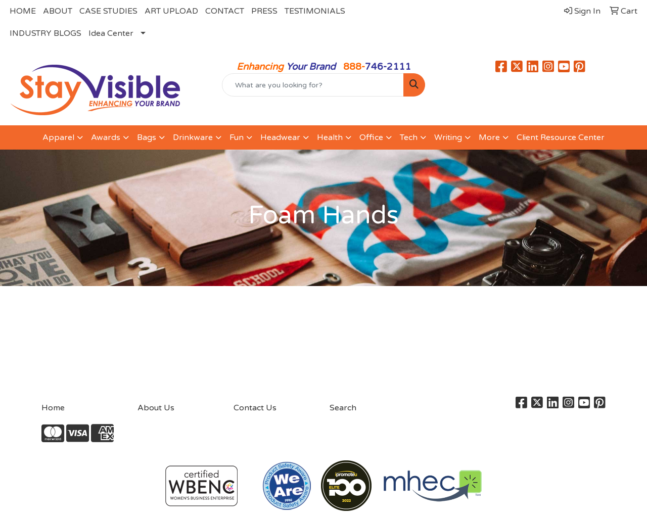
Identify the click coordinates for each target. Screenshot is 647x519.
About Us (155, 408)
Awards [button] (105, 137)
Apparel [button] (58, 137)
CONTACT (224, 11)
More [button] (489, 137)
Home (53, 408)
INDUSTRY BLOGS (45, 33)
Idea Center (110, 33)
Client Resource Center (561, 137)
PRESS (264, 11)
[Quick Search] (313, 85)
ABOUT (57, 11)
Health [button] (330, 137)
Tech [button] (409, 137)
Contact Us (255, 408)
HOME (23, 11)
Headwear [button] (280, 137)
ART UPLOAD (171, 11)
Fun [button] (236, 137)
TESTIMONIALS (315, 11)
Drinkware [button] (193, 137)
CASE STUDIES (108, 11)
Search (343, 408)
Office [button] (371, 137)
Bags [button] (146, 137)
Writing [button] (448, 137)
